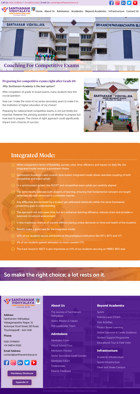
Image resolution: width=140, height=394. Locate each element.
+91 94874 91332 (31, 3)
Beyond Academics (95, 11)
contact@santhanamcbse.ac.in (64, 3)
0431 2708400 (15, 3)
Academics (77, 11)
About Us (49, 11)
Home (39, 11)
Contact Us (132, 11)
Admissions (63, 11)
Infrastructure (116, 11)
